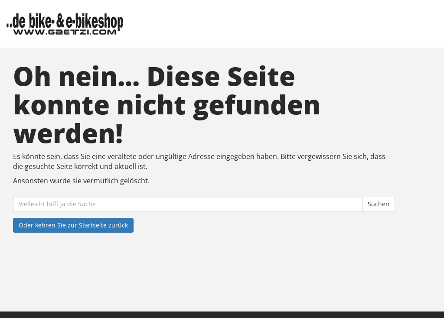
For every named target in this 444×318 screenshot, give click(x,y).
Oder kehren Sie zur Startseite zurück (73, 225)
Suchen (378, 204)
